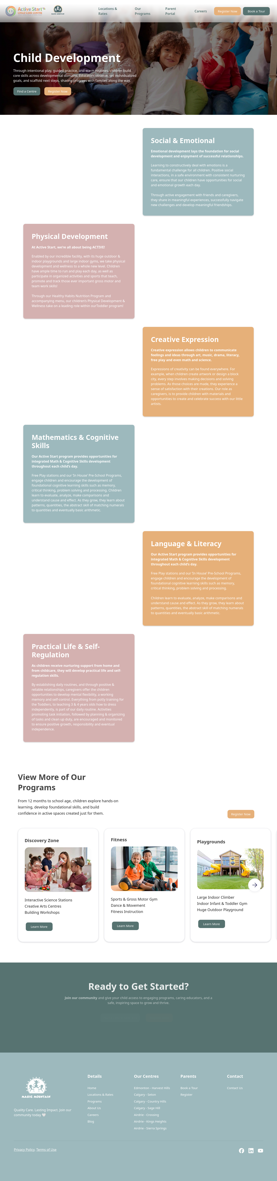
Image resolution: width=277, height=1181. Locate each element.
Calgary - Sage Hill (147, 1108)
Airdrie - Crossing (146, 1115)
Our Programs (143, 11)
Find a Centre (26, 91)
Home (91, 1088)
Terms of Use (46, 1149)
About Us (94, 1108)
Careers (200, 11)
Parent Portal (170, 11)
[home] (35, 11)
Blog (90, 1121)
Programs (94, 1101)
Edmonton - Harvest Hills (152, 1088)
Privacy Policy (24, 1149)
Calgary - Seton (145, 1094)
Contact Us (235, 1088)
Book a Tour (256, 11)
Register (186, 1094)
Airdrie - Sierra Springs (150, 1128)
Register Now (227, 11)
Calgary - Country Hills (150, 1101)
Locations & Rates (107, 11)
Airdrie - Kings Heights (150, 1121)
